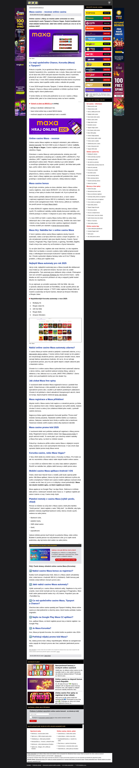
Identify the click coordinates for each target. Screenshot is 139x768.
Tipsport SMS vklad (92, 149)
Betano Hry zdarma (92, 183)
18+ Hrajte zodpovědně (67, 765)
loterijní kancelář (35, 145)
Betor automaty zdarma (93, 178)
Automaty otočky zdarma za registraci (96, 196)
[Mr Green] (20, 115)
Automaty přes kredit (92, 159)
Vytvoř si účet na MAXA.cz (41, 104)
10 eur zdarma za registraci (94, 202)
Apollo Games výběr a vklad (94, 138)
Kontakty (29, 765)
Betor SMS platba (92, 133)
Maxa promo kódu (69, 434)
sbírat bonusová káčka (60, 226)
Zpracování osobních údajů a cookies (52, 765)
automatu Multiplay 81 (51, 275)
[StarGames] (119, 60)
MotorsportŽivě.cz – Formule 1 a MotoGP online (42, 741)
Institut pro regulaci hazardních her (55, 759)
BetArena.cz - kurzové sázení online (39, 733)
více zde (58, 651)
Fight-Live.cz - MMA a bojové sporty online (41, 736)
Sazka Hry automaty (92, 167)
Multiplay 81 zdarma (92, 154)
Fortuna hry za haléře (93, 170)
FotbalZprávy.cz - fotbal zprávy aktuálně (40, 739)
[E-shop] (119, 115)
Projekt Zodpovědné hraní (91, 759)
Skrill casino (90, 233)
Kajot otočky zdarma (92, 204)
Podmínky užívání (37, 765)
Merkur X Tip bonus (92, 220)
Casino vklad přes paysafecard (95, 228)
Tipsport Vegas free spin (93, 207)
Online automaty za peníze (94, 156)
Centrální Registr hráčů (93, 231)
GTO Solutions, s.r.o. (81, 765)
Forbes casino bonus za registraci (96, 199)
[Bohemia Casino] (20, 60)
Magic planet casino (92, 122)
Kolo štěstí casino (92, 172)
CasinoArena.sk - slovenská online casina (68, 746)
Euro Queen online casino (94, 130)
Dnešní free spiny (92, 188)
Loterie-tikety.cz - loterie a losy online (66, 736)
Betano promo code (92, 106)
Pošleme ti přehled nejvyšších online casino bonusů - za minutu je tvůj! (54, 711)
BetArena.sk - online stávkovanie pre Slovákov (42, 744)
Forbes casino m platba (93, 141)
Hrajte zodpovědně (32, 649)
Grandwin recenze (92, 125)
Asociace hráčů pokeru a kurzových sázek (74, 759)
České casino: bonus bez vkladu (95, 215)
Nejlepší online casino (93, 114)
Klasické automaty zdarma (94, 180)
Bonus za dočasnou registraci (95, 194)
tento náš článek (61, 395)
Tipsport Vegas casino (93, 127)
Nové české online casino (94, 117)
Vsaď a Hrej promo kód (93, 146)
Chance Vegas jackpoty (93, 135)
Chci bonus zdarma (92, 210)
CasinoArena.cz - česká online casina (67, 733)
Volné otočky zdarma (93, 223)
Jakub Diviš (47, 14)
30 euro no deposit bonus (94, 212)
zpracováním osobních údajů (46, 717)
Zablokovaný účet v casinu (94, 143)
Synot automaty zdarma (93, 175)
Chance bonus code (92, 109)
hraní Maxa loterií (50, 204)
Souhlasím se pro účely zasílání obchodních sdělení (51, 717)
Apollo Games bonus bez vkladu (95, 218)
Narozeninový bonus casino (94, 191)
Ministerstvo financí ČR (41, 759)
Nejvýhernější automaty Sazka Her (96, 164)
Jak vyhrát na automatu (93, 162)
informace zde (58, 755)
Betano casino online (93, 119)
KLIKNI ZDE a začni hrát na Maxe (66, 559)
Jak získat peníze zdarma (94, 236)
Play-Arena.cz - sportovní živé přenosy (67, 743)
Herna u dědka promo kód (94, 111)
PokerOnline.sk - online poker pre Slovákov (68, 748)
